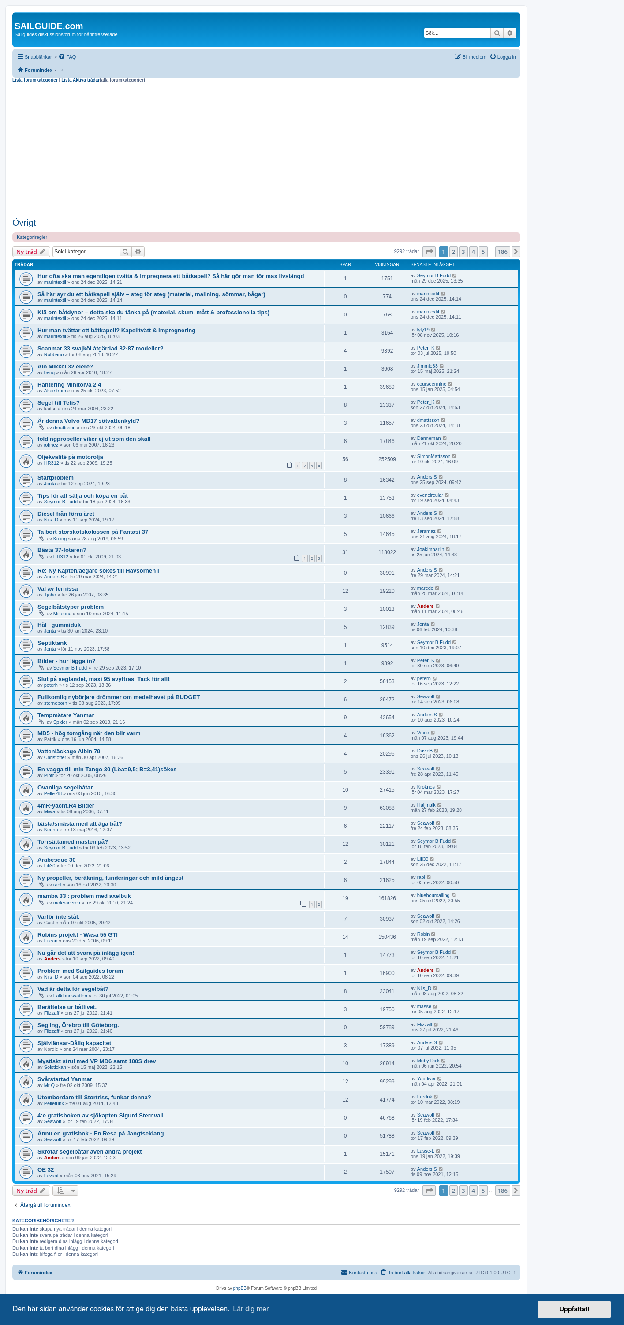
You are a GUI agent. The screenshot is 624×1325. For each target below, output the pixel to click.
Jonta (50, 483)
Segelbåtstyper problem (70, 606)
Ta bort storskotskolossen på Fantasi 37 (92, 532)
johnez (51, 444)
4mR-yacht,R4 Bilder (65, 805)
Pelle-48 (53, 793)
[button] (429, 251)
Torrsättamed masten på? (72, 841)
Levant (51, 1175)
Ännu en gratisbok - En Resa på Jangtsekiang (100, 1133)
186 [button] (503, 252)
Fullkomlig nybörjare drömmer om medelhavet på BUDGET (118, 697)
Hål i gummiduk (59, 625)
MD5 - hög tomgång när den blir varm (89, 733)
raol (57, 884)
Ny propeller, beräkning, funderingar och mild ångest (110, 878)
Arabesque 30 (56, 859)
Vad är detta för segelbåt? (72, 989)
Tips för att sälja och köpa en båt (82, 495)
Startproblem (55, 477)
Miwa (50, 811)
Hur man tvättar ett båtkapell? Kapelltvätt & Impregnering (116, 330)
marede (425, 588)
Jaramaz (426, 531)
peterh (51, 685)
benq (49, 372)
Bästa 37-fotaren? (61, 550)
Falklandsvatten (70, 995)
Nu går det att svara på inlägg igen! (86, 952)
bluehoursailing (433, 895)
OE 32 (45, 1169)
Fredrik (424, 1096)
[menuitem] (67, 57)
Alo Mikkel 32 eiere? (65, 366)
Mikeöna (62, 613)
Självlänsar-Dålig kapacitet (74, 1043)
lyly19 (423, 329)
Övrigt (24, 222)
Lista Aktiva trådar (80, 80)
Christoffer (55, 757)
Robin (423, 934)
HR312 (51, 462)
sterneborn (55, 703)
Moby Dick (428, 1060)
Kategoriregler (32, 237)
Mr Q (49, 1085)
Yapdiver (426, 1078)
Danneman (429, 438)
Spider (60, 722)
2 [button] (453, 252)
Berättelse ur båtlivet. (67, 1007)
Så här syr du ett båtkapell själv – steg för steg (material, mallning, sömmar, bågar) (151, 294)
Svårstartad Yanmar (64, 1079)
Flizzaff (52, 1013)
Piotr (49, 775)
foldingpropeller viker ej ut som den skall (94, 438)
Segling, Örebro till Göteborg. (78, 1025)
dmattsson (64, 427)
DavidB (425, 750)
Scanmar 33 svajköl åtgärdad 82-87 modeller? (100, 348)
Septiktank (52, 643)
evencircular (430, 495)
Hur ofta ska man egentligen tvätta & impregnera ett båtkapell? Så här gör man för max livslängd (170, 276)
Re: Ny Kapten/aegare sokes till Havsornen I (98, 570)
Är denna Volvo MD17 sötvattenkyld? (88, 420)
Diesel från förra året (65, 513)
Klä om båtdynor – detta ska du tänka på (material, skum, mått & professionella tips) (153, 312)
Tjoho (50, 594)
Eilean (51, 940)
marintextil (55, 282)
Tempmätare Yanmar (65, 715)
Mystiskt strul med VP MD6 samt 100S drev (96, 1061)
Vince (423, 732)
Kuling (60, 538)
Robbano (54, 354)
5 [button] (483, 252)
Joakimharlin (431, 549)
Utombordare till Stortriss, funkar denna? (94, 1097)
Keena (51, 829)
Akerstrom (55, 390)
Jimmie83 (427, 365)
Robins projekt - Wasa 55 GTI (77, 934)
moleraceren (66, 902)
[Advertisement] (266, 149)
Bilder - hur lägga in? (66, 661)
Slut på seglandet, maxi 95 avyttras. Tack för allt (103, 679)
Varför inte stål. (58, 916)
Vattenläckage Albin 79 (68, 751)
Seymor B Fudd (434, 275)
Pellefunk (54, 1103)
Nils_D (51, 519)
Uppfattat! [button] (575, 1309)
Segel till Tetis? (58, 402)
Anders (425, 606)
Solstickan (55, 1067)
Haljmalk (426, 805)
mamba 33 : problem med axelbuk (84, 896)
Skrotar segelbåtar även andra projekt (89, 1151)
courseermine (432, 384)
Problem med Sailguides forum (80, 971)
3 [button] (463, 252)
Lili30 (50, 865)
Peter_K (426, 347)
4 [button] (473, 252)
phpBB (240, 1288)
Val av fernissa (57, 588)
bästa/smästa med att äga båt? (79, 823)
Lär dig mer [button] (251, 1309)
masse (424, 1006)
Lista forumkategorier (35, 80)
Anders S (427, 477)
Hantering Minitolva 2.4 (69, 384)
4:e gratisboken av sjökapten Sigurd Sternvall (100, 1115)
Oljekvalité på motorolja (70, 457)
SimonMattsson (434, 456)
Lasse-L (425, 1151)
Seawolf (425, 696)
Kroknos (426, 786)
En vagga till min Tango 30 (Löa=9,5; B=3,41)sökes (107, 769)
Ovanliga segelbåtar (65, 787)
